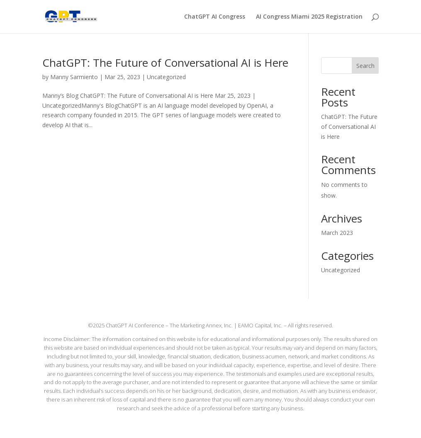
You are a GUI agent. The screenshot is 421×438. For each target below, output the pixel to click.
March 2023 (337, 233)
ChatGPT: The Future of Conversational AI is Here (165, 62)
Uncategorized (166, 77)
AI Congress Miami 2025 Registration (309, 17)
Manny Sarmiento (74, 77)
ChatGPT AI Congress (214, 17)
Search (365, 66)
